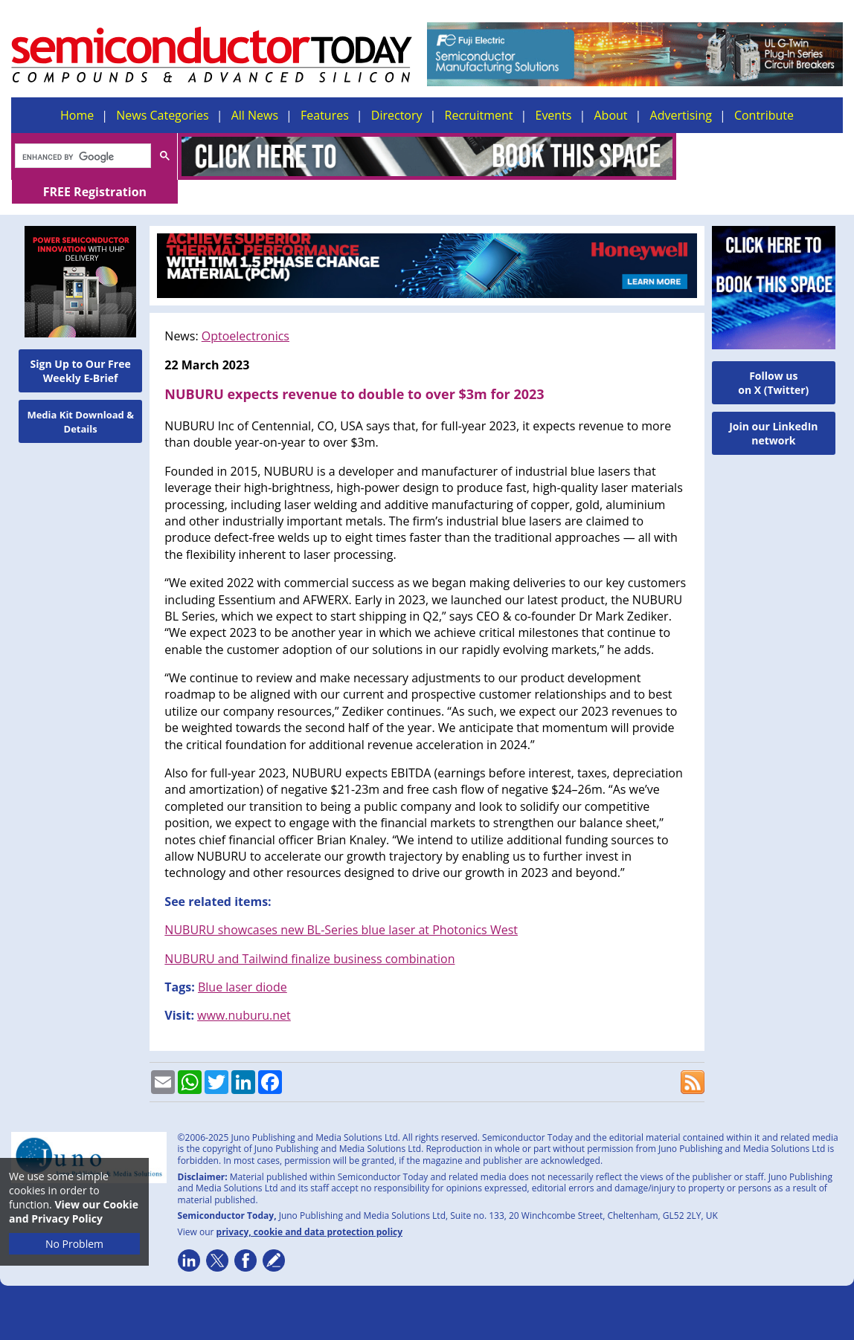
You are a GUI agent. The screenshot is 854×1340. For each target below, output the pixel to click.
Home (77, 115)
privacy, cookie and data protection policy (309, 1208)
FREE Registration (760, 156)
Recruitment (479, 115)
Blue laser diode (242, 963)
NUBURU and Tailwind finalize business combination (309, 935)
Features (325, 115)
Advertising (681, 115)
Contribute (764, 115)
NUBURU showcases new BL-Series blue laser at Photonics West (341, 906)
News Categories (162, 115)
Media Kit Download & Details (80, 398)
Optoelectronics (245, 312)
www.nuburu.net (244, 991)
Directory (397, 115)
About (611, 115)
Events (553, 115)
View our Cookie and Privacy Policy (73, 1211)
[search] (81, 157)
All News (254, 115)
